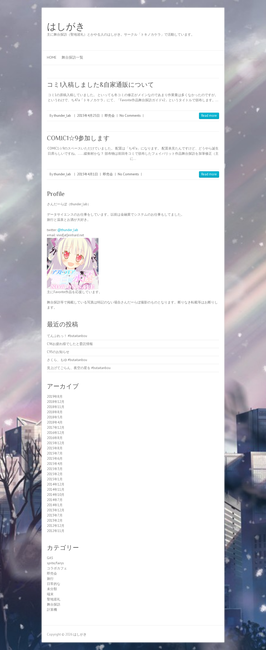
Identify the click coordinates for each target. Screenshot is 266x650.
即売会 (110, 115)
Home (51, 57)
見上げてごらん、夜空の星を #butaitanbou (79, 368)
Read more (209, 115)
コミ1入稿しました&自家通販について (100, 84)
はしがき (66, 26)
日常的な (53, 584)
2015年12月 (55, 443)
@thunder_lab (67, 230)
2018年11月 (55, 407)
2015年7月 (55, 453)
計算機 (52, 609)
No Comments (130, 115)
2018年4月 (55, 422)
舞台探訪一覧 (72, 57)
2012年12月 (55, 525)
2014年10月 (55, 494)
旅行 (50, 578)
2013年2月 (55, 520)
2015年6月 (55, 458)
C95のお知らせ (58, 352)
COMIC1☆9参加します (78, 138)
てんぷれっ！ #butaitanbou (67, 336)
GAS (50, 558)
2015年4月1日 (87, 174)
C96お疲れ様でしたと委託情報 (70, 344)
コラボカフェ (57, 568)
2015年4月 (55, 463)
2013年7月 (55, 515)
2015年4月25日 (88, 115)
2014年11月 (55, 489)
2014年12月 (55, 484)
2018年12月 (55, 402)
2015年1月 (55, 479)
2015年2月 (55, 474)
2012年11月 (55, 531)
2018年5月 (55, 417)
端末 (50, 594)
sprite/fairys (55, 563)
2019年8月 (55, 396)
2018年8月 (55, 412)
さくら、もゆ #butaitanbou (67, 360)
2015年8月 (55, 448)
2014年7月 (55, 500)
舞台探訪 (53, 604)
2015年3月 (55, 469)
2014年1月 (55, 505)
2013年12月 (55, 510)
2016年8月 (55, 438)
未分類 (52, 589)
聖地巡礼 (53, 599)
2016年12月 (55, 432)
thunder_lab (62, 115)
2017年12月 (55, 427)
